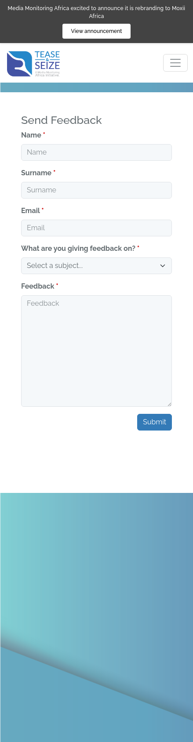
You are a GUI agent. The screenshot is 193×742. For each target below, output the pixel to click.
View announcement (96, 31)
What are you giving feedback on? (78, 248)
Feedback (37, 286)
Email (30, 210)
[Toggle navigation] (175, 63)
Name (31, 135)
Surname (36, 173)
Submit (154, 422)
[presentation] (88, 455)
